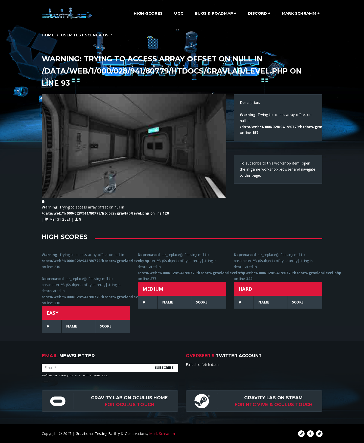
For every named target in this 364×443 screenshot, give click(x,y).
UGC (178, 13)
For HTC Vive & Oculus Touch (274, 404)
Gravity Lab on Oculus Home (129, 397)
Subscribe (164, 367)
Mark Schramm (299, 13)
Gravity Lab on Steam (273, 397)
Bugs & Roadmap (214, 13)
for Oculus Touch (129, 404)
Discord (258, 13)
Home (48, 35)
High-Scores (148, 13)
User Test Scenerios (85, 35)
